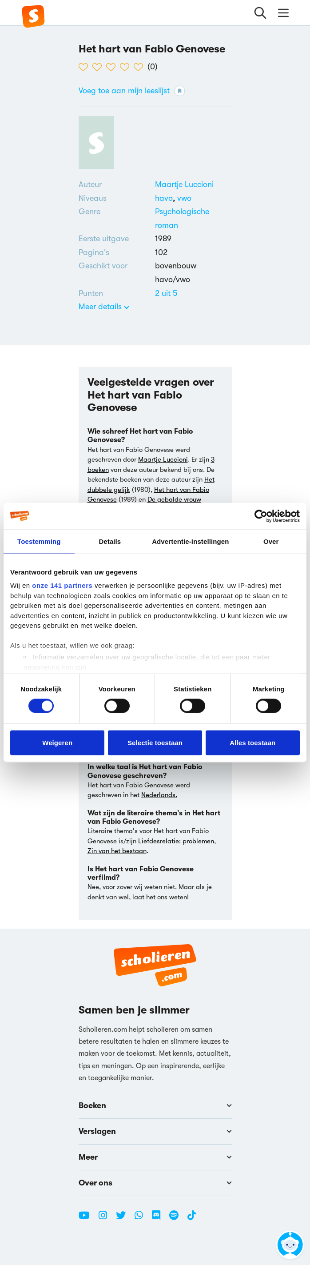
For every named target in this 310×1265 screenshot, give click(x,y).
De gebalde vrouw (174, 499)
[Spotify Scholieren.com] (177, 1218)
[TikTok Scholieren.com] (191, 1218)
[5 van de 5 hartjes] (140, 67)
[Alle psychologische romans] (193, 218)
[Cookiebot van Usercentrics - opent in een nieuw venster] (261, 516)
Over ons (155, 1182)
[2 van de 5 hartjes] (99, 67)
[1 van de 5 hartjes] (85, 67)
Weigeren (57, 742)
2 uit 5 (166, 293)
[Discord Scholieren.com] (159, 1218)
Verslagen (155, 1131)
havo (166, 198)
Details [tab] (110, 541)
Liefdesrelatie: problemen (176, 841)
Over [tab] (271, 541)
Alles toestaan (252, 742)
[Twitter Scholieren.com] (124, 1218)
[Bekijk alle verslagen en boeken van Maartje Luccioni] (184, 184)
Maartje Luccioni (184, 184)
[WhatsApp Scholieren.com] (142, 1218)
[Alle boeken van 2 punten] (166, 293)
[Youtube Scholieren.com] (87, 1218)
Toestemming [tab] (39, 541)
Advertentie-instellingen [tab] (190, 541)
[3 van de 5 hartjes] (113, 67)
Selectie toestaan (155, 742)
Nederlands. (159, 795)
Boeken (155, 1105)
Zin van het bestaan (117, 851)
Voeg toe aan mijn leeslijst (132, 90)
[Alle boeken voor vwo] (184, 198)
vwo (184, 198)
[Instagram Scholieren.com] (106, 1218)
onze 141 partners (62, 585)
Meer (155, 1157)
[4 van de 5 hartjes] (127, 67)
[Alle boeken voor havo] (166, 198)
